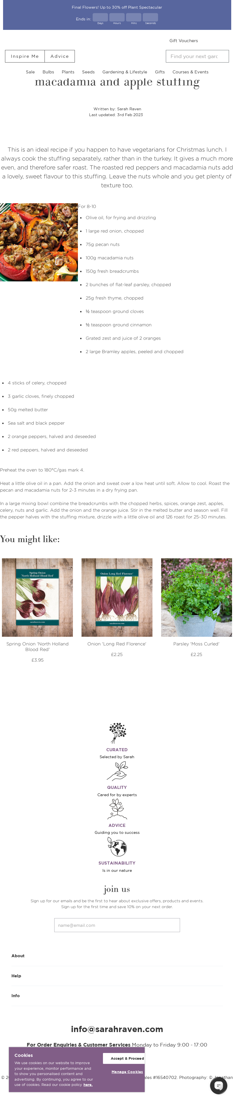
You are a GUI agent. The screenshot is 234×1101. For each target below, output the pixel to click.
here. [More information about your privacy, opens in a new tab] (88, 1085)
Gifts (160, 72)
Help (117, 975)
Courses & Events (190, 72)
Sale (30, 72)
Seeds (88, 72)
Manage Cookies (127, 1072)
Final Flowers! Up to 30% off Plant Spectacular (117, 7)
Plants (68, 72)
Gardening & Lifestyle (124, 72)
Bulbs (48, 72)
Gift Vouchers (183, 40)
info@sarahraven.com (117, 1029)
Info (117, 995)
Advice (59, 56)
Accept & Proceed (127, 1058)
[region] (77, 1069)
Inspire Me (25, 56)
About (117, 955)
